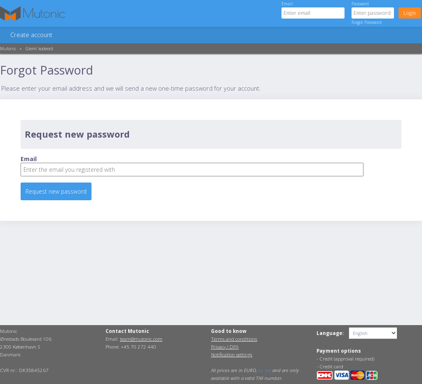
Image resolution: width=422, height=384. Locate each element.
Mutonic (8, 49)
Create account (31, 35)
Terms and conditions (234, 339)
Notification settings (231, 354)
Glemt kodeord (39, 49)
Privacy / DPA (225, 347)
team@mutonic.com (141, 339)
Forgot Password (367, 22)
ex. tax (264, 370)
